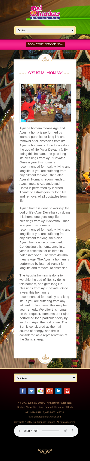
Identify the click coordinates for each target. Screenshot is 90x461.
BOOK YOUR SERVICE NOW (45, 44)
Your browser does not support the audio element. (46, 431)
